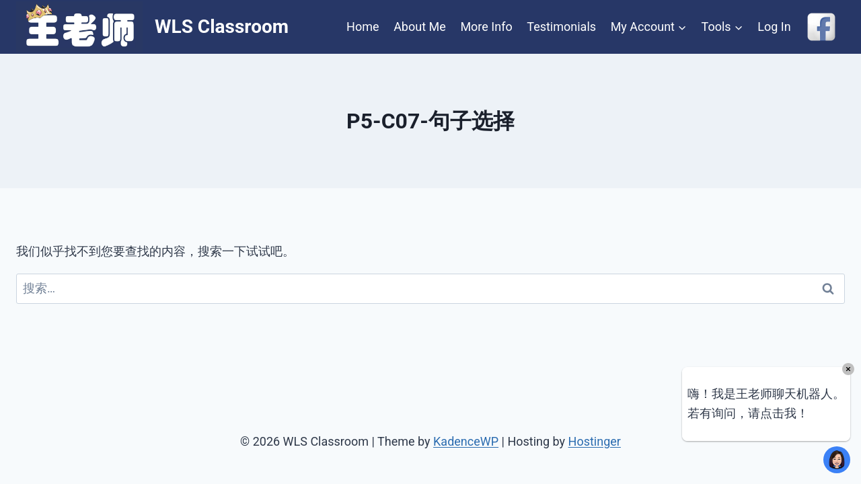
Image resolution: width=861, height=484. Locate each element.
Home (362, 26)
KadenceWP (465, 441)
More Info (486, 26)
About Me (420, 26)
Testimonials (561, 26)
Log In (773, 26)
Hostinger (594, 441)
